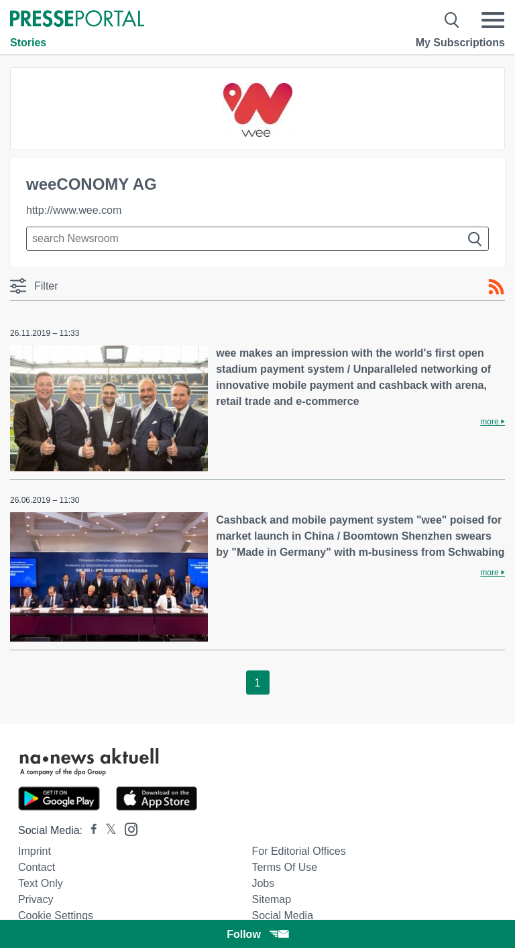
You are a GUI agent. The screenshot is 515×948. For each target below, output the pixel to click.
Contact (36, 867)
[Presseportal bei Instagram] (127, 828)
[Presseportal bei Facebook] (89, 830)
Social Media (282, 915)
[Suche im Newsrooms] (257, 239)
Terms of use (284, 867)
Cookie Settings (55, 915)
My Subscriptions (460, 42)
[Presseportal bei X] (107, 830)
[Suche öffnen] (452, 20)
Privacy (35, 899)
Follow (257, 934)
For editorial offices (298, 851)
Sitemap (271, 899)
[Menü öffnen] (493, 20)
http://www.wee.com (73, 210)
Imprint (34, 851)
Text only (40, 883)
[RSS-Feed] (496, 287)
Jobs (262, 883)
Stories (28, 42)
